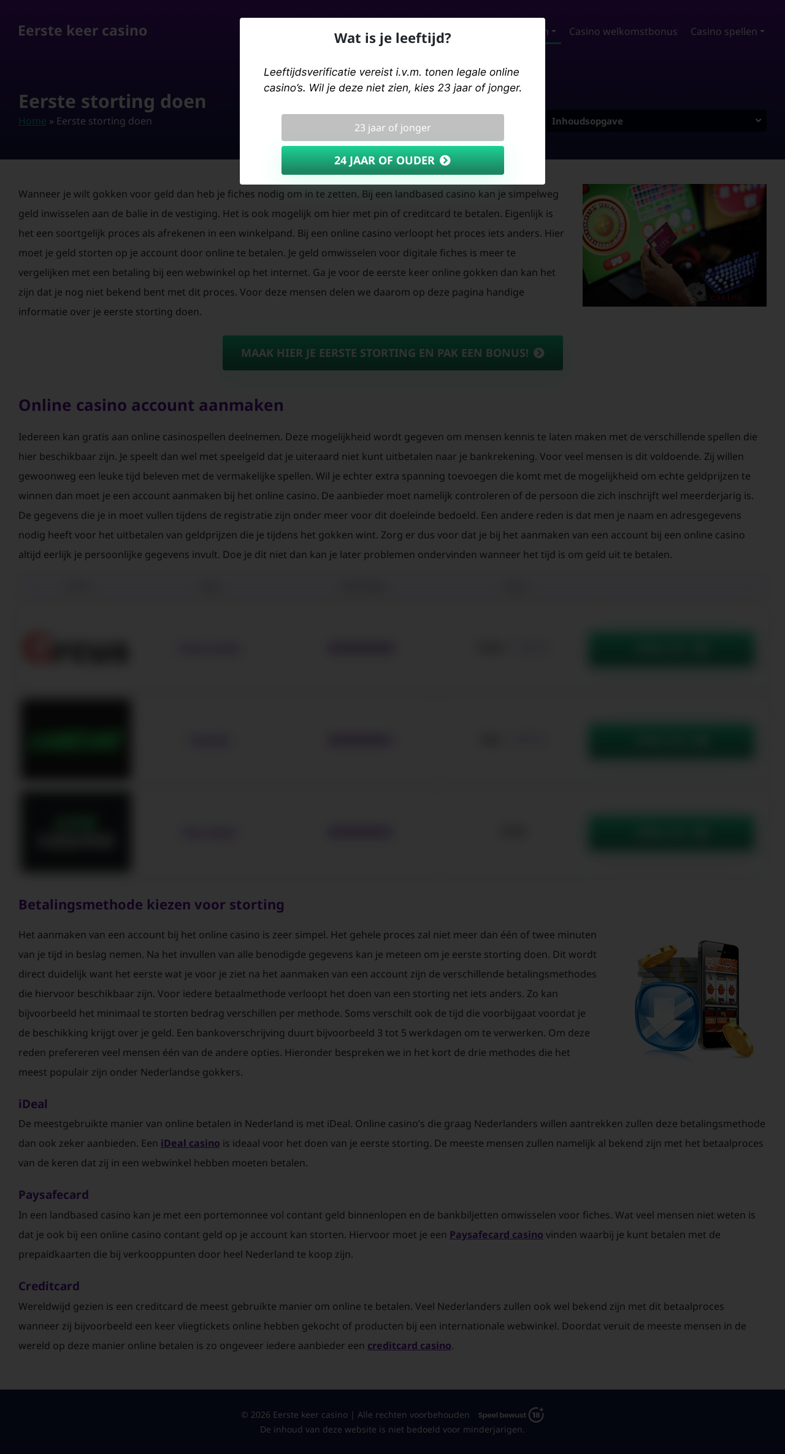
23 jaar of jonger (392, 127)
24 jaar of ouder (384, 160)
